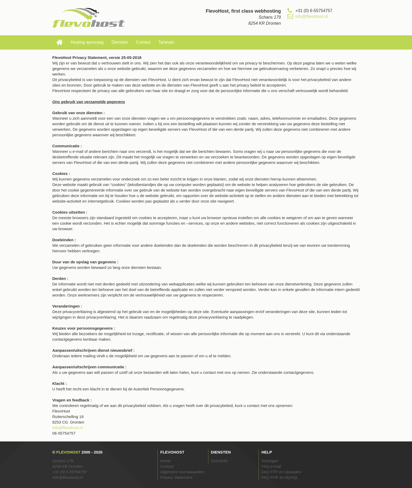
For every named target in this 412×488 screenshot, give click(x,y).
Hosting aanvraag (87, 42)
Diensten (119, 42)
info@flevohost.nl (311, 16)
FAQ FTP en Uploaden (281, 472)
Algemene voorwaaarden (182, 472)
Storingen (269, 461)
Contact (143, 42)
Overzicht (219, 461)
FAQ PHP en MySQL (279, 477)
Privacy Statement (176, 477)
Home (165, 461)
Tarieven (166, 42)
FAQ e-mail (271, 466)
